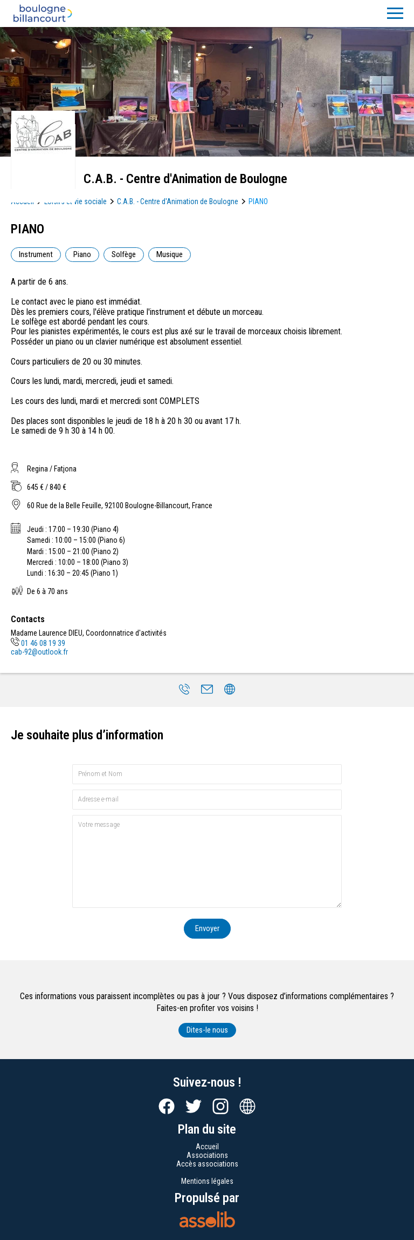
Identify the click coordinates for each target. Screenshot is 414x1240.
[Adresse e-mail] (207, 800)
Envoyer (207, 928)
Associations (207, 1155)
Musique (169, 254)
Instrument (36, 254)
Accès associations (207, 1164)
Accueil (207, 1146)
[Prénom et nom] (207, 774)
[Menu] (395, 13)
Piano (82, 254)
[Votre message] (207, 861)
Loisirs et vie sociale (75, 201)
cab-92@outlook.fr (39, 652)
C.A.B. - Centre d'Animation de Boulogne (177, 201)
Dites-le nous (207, 1030)
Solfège (124, 254)
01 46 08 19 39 (38, 643)
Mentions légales (207, 1181)
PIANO (258, 201)
